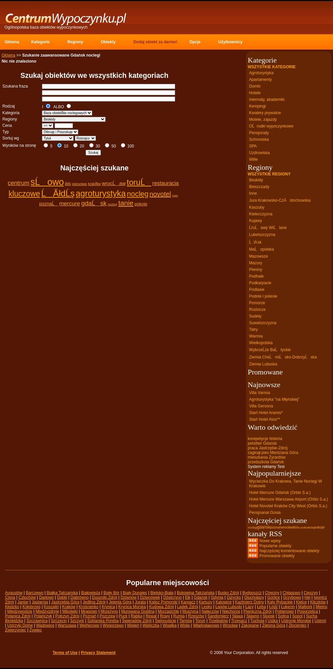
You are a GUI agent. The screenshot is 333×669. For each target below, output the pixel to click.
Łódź (273, 606)
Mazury (255, 263)
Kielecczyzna (260, 214)
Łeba (261, 606)
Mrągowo (89, 611)
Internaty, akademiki (267, 99)
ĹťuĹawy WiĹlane (268, 227)
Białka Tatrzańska (62, 592)
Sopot (297, 616)
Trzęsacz (239, 620)
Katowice (223, 602)
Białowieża (90, 592)
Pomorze (257, 303)
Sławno (252, 616)
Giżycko (234, 597)
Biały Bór (112, 592)
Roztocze (257, 309)
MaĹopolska (261, 249)
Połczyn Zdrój (67, 616)
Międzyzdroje (47, 611)
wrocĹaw (114, 183)
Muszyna (190, 611)
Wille (253, 159)
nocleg (138, 194)
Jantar (22, 602)
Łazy (249, 606)
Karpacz (188, 602)
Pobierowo (284, 611)
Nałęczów (210, 611)
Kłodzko (12, 606)
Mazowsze (258, 256)
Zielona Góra (273, 625)
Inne (253, 193)
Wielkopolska (261, 342)
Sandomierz (218, 616)
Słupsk (269, 616)
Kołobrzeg (32, 606)
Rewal (151, 616)
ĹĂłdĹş (58, 193)
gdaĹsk (94, 203)
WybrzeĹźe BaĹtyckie (270, 349)
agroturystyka (101, 193)
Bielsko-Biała (162, 592)
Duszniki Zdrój (104, 597)
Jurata (140, 602)
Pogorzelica (307, 611)
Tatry (253, 329)
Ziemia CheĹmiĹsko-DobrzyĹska (283, 357)
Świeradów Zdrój (137, 620)
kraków (309, 527)
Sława (237, 616)
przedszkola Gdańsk (266, 462)
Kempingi (257, 106)
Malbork (305, 606)
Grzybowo (292, 597)
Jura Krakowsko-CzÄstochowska (280, 200)
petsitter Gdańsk (262, 443)
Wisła (184, 625)
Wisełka (169, 625)
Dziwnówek (150, 597)
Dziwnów (129, 597)
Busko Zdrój (228, 592)
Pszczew (107, 616)
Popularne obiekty (275, 546)
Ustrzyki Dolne (20, 625)
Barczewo (35, 592)
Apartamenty (260, 79)
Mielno (321, 606)
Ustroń (320, 620)
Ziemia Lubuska (263, 364)
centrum (18, 183)
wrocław (287, 527)
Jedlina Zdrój (94, 602)
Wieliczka (151, 625)
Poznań (90, 616)
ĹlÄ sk (255, 242)
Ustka (273, 620)
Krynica (108, 606)
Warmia (256, 336)
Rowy (165, 616)
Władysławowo (206, 625)
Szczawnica (37, 620)
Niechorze (231, 611)
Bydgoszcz (252, 592)
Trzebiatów (218, 620)
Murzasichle (168, 611)
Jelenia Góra (120, 602)
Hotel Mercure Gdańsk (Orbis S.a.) (280, 492)
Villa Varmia (259, 392)
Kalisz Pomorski (163, 602)
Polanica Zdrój (18, 616)
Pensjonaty (259, 132)
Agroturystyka (261, 73)
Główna (8, 55)
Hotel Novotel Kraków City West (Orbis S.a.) (288, 506)
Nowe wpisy (270, 541)
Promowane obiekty (276, 556)
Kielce (301, 602)
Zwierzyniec (15, 630)
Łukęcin (288, 606)
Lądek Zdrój (187, 606)
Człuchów (27, 597)
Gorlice (273, 597)
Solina (283, 616)
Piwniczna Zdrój (257, 611)
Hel (307, 597)
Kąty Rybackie (280, 602)
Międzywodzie (19, 611)
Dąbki (62, 597)
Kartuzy (205, 602)
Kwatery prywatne (265, 113)
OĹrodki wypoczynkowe (271, 126)
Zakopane (250, 625)
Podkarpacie (260, 283)
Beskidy (256, 180)
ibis (68, 183)
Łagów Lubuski (228, 606)
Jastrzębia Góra (65, 602)
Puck (123, 616)
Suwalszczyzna (262, 323)
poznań (275, 527)
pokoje (141, 203)
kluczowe (24, 193)
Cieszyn (311, 592)
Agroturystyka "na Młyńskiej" (274, 399)
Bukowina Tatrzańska (195, 592)
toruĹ (139, 182)
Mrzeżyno (109, 611)
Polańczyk (43, 616)
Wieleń (133, 625)
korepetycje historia (265, 438)
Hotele (255, 93)
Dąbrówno (80, 597)
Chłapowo (291, 592)
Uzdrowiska (259, 152)
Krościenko (88, 606)
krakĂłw (94, 184)
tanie (126, 203)
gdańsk (263, 527)
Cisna (10, 597)
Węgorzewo (113, 625)
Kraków (69, 606)
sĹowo (47, 182)
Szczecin (59, 620)
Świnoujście (165, 620)
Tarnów (185, 620)
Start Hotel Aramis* (266, 412)
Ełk (187, 597)
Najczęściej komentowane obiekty (289, 551)
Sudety (255, 316)
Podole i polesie (263, 296)
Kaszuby (256, 207)
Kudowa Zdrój (161, 606)
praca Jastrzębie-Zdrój (267, 448)
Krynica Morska (132, 606)
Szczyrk (77, 620)
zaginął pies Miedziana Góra (273, 452)
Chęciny (272, 592)
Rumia (179, 616)
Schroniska (259, 139)
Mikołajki (70, 611)
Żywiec (35, 630)
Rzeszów (196, 616)
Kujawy (255, 220)
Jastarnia (40, 602)
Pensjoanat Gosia (265, 512)
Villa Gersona (261, 406)
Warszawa (67, 625)
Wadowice (45, 625)
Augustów (14, 592)
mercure (69, 203)
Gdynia (217, 597)
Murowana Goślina (138, 611)
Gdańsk (200, 597)
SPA (253, 146)
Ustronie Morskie (296, 620)
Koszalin (51, 606)
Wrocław (230, 625)
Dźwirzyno (172, 597)
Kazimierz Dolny (249, 602)
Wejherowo (90, 625)
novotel (160, 194)
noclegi (112, 204)
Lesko (206, 606)
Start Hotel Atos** (264, 419)
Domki (254, 86)
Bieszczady (259, 186)
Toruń (200, 620)
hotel (175, 195)
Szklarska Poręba (103, 620)
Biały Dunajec (135, 592)
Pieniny (255, 269)
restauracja (166, 183)
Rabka (137, 616)
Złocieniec (297, 625)
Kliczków (318, 602)
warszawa (79, 184)
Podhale (256, 276)
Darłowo (46, 597)
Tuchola (257, 620)
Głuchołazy (254, 597)
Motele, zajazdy (263, 119)
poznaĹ (48, 203)
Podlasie (256, 289)
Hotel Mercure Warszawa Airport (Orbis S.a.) (288, 499)
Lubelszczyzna (262, 234)
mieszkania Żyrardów (266, 457)
